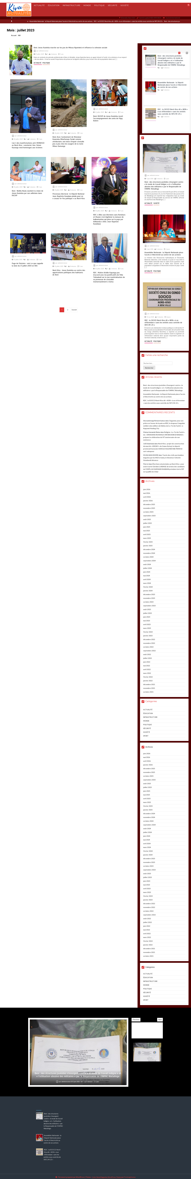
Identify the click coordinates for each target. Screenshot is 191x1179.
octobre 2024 (148, 557)
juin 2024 (146, 572)
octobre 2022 (148, 647)
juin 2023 (146, 617)
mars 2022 (147, 673)
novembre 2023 (149, 598)
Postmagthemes (130, 1177)
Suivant (74, 310)
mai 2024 (146, 576)
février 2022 (148, 677)
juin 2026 (146, 489)
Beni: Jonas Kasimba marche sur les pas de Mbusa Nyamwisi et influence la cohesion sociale (70, 48)
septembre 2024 (149, 561)
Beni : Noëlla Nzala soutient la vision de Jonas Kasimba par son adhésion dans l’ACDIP (27, 193)
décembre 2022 (149, 639)
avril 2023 (147, 624)
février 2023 (148, 632)
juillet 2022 (147, 658)
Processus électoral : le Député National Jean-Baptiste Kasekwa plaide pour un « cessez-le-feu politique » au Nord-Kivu (68, 196)
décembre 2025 (149, 504)
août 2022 (147, 654)
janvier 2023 (148, 636)
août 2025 (147, 519)
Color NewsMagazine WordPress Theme (106, 1177)
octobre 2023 (148, 602)
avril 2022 (147, 669)
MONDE (87, 5)
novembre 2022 (149, 643)
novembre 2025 (149, 508)
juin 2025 (146, 527)
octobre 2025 (148, 512)
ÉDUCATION (53, 5)
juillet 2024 (147, 568)
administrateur (43, 51)
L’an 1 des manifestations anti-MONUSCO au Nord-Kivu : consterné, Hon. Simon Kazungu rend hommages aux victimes (28, 145)
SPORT (145, 736)
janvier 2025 (148, 546)
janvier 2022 (148, 681)
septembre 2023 (149, 606)
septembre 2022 (149, 651)
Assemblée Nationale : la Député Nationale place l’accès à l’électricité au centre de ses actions (77, 21)
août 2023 (147, 609)
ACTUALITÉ (39, 5)
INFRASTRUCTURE (71, 5)
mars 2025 (147, 538)
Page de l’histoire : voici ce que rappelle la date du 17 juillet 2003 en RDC (27, 264)
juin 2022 (146, 662)
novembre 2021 (149, 688)
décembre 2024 (149, 549)
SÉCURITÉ (112, 5)
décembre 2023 (149, 594)
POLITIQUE (99, 5)
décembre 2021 (149, 684)
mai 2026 (146, 493)
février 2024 (148, 587)
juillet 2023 (147, 613)
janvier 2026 (148, 501)
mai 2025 (146, 531)
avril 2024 (147, 579)
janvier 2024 (148, 591)
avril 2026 (147, 497)
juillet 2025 (147, 523)
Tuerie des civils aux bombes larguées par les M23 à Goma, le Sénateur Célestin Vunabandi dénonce (163, 457)
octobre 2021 (148, 692)
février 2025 (148, 542)
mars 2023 (147, 628)
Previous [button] (148, 1020)
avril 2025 (147, 534)
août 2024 (147, 564)
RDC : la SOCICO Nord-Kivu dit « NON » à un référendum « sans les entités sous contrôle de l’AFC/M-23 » (144, 21)
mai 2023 (146, 621)
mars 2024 (147, 583)
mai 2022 (146, 666)
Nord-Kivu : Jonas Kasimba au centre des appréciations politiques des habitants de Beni (68, 272)
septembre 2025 (149, 516)
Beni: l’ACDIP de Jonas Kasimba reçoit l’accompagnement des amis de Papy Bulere (108, 118)
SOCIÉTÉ (125, 5)
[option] (77, 21)
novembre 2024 (149, 553)
